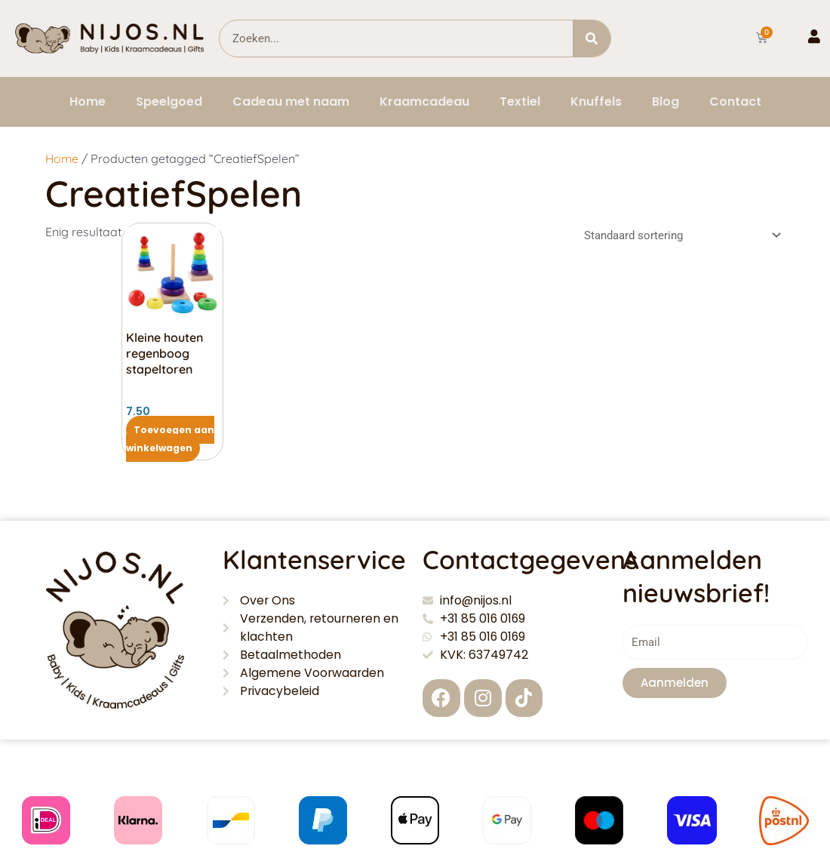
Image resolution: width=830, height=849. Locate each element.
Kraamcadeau (424, 101)
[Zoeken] (591, 38)
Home (87, 101)
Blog (665, 101)
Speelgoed (169, 101)
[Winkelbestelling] (680, 236)
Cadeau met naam (290, 101)
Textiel (520, 101)
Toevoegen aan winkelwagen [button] (170, 438)
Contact (735, 101)
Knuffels (596, 101)
